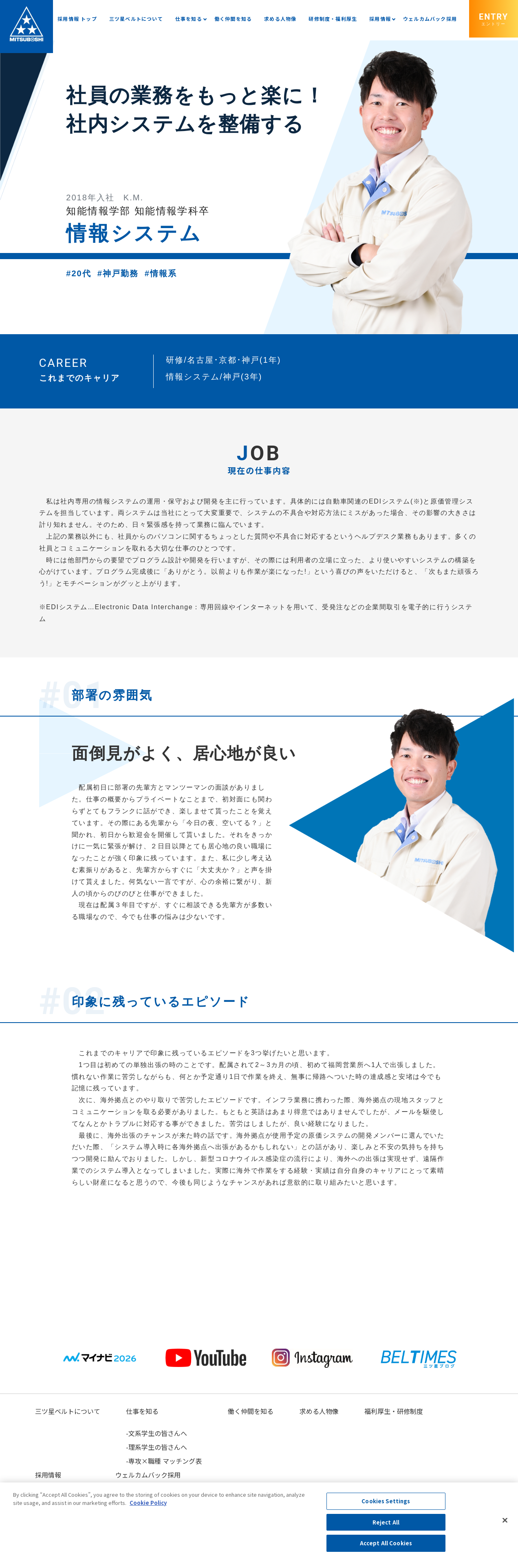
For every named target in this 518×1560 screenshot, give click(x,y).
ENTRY (493, 19)
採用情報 (380, 18)
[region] (259, 1521)
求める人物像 (280, 18)
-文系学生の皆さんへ (156, 1433)
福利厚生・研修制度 (393, 1411)
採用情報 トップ (77, 18)
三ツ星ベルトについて (136, 18)
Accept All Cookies (386, 1543)
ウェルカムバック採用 (430, 18)
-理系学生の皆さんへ (156, 1447)
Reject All (386, 1522)
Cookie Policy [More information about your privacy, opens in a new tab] (148, 1503)
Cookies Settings (385, 1501)
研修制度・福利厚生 (333, 18)
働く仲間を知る (233, 18)
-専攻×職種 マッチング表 (164, 1461)
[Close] (505, 1520)
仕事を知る (188, 18)
